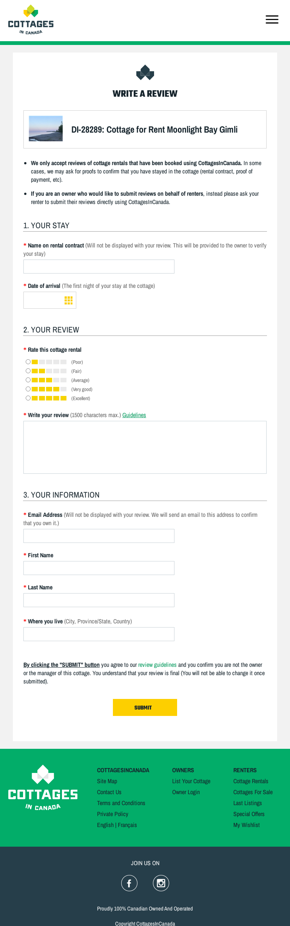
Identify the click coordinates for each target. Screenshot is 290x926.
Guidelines (134, 415)
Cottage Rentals (250, 781)
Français (127, 825)
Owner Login (186, 792)
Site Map (107, 781)
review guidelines (157, 664)
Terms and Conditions (121, 803)
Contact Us (109, 792)
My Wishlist (246, 825)
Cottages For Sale (253, 792)
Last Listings (247, 803)
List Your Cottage (191, 781)
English (105, 825)
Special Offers (249, 814)
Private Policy (112, 814)
